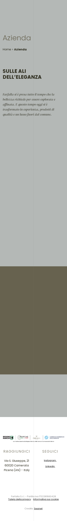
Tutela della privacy (19, 499)
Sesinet (38, 508)
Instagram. (50, 460)
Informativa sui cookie (46, 499)
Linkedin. (50, 466)
